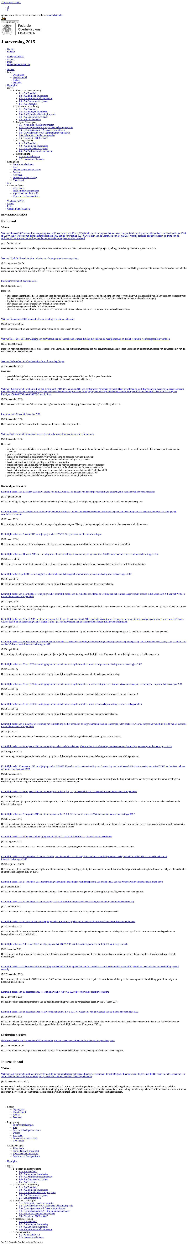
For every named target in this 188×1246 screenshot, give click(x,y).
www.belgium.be (55, 15)
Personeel (17, 82)
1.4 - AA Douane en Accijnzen (33, 101)
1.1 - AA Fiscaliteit (28, 93)
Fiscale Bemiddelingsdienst (26, 190)
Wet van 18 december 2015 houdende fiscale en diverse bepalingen (32, 361)
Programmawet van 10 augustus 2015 (19, 281)
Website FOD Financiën (18, 64)
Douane (16, 172)
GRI (9, 183)
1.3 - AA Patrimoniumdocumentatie (35, 98)
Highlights (12, 85)
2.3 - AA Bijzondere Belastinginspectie (37, 114)
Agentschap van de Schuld (25, 193)
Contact (10, 49)
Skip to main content (11, 2)
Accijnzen (17, 175)
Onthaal (11, 69)
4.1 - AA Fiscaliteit (28, 143)
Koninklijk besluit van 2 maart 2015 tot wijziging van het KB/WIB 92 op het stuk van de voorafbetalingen (51, 534)
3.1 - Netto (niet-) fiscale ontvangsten (36, 125)
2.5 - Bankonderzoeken (30, 119)
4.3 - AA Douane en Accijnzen (33, 148)
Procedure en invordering (25, 177)
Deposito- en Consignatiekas (26, 196)
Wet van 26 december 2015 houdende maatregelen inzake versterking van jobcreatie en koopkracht (47, 434)
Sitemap (11, 51)
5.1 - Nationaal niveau (29, 156)
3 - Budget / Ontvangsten (25, 122)
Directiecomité (20, 77)
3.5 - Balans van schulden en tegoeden (37, 135)
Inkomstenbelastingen (23, 164)
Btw (15, 167)
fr (8, 10)
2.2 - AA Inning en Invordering (33, 111)
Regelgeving (13, 161)
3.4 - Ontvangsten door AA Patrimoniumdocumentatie (44, 132)
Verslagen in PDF (15, 56)
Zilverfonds (18, 188)
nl (8, 7)
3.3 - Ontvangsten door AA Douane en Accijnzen (42, 130)
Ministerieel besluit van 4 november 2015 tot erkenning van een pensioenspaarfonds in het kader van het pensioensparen (58, 1040)
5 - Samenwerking (21, 154)
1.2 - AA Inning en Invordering (33, 96)
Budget (16, 80)
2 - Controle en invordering (26, 106)
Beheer (10, 72)
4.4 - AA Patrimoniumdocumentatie (35, 151)
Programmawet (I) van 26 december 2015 (20, 414)
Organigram (18, 74)
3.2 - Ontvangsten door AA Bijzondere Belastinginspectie (46, 127)
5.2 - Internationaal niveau (31, 159)
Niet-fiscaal (18, 180)
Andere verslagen (15, 185)
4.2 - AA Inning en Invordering (33, 146)
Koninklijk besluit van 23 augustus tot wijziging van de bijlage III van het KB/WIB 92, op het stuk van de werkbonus (56, 836)
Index (9, 62)
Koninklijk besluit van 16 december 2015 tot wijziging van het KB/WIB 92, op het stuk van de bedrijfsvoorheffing (55, 992)
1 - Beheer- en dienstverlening (27, 90)
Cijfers (10, 88)
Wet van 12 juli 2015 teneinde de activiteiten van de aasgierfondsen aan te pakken (39, 258)
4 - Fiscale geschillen (23, 140)
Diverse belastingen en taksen (27, 169)
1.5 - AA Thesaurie (28, 103)
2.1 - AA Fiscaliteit (28, 109)
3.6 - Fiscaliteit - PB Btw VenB (33, 138)
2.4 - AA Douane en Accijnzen (33, 117)
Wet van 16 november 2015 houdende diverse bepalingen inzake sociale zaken (38, 319)
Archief (10, 59)
